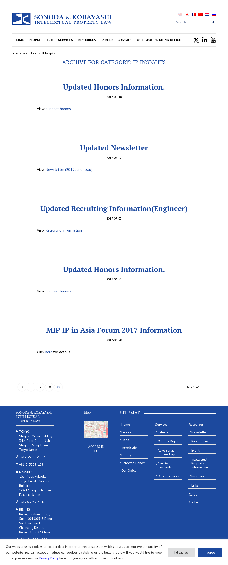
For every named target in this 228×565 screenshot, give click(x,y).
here (48, 351)
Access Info (96, 448)
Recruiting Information (64, 230)
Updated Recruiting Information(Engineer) (114, 208)
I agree (210, 552)
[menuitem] (187, 14)
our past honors (58, 108)
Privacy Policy (48, 558)
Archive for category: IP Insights (114, 62)
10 (49, 387)
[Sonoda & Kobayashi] (62, 19)
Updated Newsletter (114, 147)
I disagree (181, 552)
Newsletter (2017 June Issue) (69, 169)
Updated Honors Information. (114, 87)
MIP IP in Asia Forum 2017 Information (114, 330)
